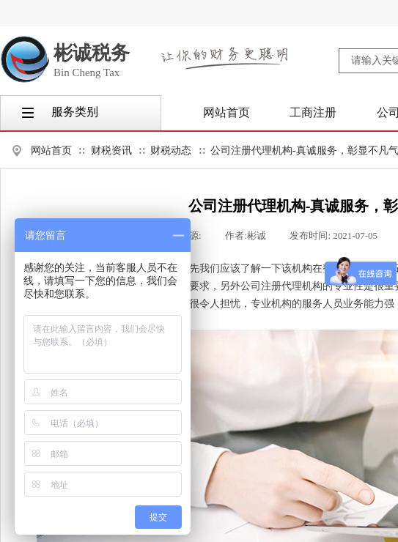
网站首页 (51, 150)
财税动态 (170, 150)
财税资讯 (111, 150)
